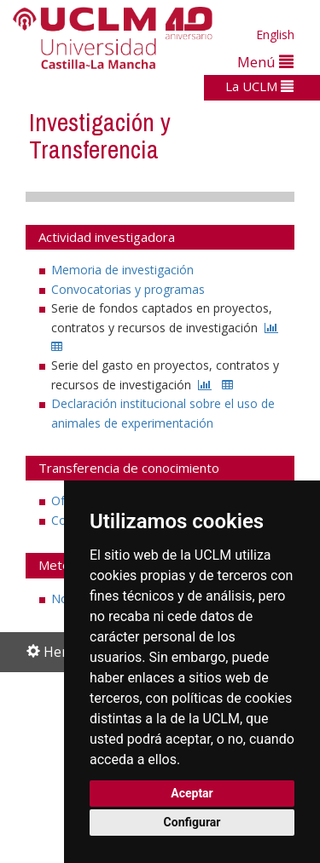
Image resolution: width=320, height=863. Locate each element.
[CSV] (56, 346)
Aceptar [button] (192, 793)
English (275, 34)
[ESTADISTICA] (271, 327)
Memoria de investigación (122, 270)
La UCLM (259, 86)
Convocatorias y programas (128, 289)
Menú (265, 62)
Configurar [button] (192, 822)
